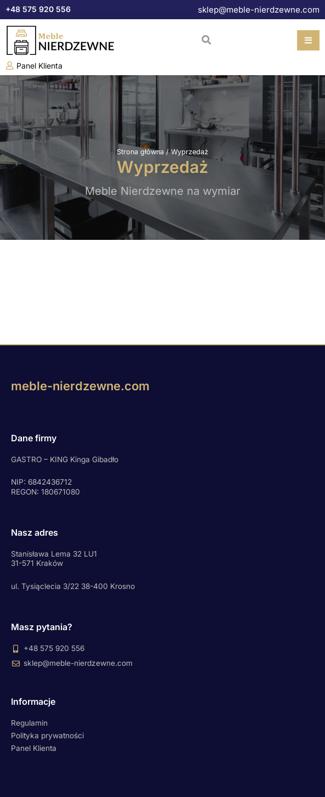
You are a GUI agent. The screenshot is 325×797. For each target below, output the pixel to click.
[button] (206, 39)
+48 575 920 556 (38, 9)
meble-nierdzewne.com (80, 386)
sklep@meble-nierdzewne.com (259, 9)
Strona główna (140, 152)
